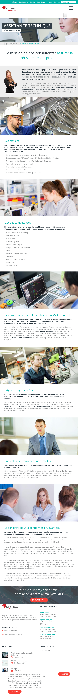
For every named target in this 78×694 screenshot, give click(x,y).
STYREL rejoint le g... (19, 661)
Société (32, 2)
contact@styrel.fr (14, 687)
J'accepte (64, 674)
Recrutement (41, 2)
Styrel (7, 44)
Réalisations (23, 2)
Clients (14, 2)
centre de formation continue (20, 337)
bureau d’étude (46, 331)
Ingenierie (13, 44)
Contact (57, 2)
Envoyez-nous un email (13, 634)
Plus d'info (14, 692)
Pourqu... (14, 669)
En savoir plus (39, 600)
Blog (50, 2)
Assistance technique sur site (29, 44)
